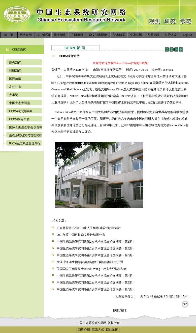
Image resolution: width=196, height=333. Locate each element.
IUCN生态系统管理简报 (25, 143)
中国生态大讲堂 (19, 103)
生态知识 (136, 35)
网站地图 (112, 329)
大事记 (13, 95)
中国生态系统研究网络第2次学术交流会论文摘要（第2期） (96, 248)
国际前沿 (15, 79)
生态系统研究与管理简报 (25, 135)
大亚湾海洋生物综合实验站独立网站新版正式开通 (90, 262)
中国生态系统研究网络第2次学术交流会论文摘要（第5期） (96, 282)
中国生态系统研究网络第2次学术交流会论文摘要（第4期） (96, 275)
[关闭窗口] (120, 310)
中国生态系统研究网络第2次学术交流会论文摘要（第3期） (96, 255)
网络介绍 (26, 35)
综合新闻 (15, 62)
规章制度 (60, 35)
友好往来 (15, 87)
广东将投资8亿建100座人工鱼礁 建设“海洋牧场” (89, 228)
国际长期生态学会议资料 (25, 127)
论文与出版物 (98, 35)
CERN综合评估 (19, 119)
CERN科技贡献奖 (20, 111)
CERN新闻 (43, 35)
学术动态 (119, 35)
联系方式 (97, 329)
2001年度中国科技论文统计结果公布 (81, 235)
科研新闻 (15, 70)
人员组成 (170, 35)
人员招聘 (153, 35)
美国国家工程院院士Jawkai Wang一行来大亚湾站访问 (92, 269)
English (187, 35)
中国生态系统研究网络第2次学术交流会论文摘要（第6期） (96, 289)
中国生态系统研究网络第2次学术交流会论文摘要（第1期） (96, 241)
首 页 (8, 35)
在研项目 (77, 35)
